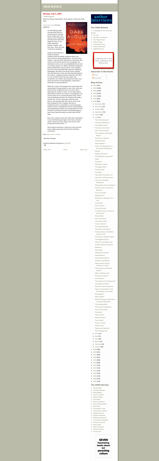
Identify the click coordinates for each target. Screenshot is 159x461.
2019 (95, 349)
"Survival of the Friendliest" (104, 286)
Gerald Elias (97, 388)
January (98, 347)
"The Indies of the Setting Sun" (105, 281)
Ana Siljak (96, 399)
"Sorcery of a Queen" (102, 138)
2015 (95, 360)
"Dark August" (49, 16)
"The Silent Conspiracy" (103, 229)
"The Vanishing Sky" (102, 226)
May (96, 336)
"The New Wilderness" (102, 122)
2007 (95, 381)
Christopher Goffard (100, 411)
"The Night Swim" (101, 167)
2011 (95, 370)
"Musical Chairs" (100, 317)
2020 (95, 101)
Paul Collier (97, 424)
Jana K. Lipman (98, 395)
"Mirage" (97, 151)
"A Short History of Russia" (104, 245)
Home (65, 149)
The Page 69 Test (99, 44)
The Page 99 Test (99, 40)
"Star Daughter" (100, 143)
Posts (95, 75)
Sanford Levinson (99, 422)
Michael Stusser (98, 413)
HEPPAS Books (98, 49)
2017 (95, 355)
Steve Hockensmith (100, 404)
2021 (95, 99)
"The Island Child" (101, 221)
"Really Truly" (99, 325)
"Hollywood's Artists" (102, 253)
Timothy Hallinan (99, 390)
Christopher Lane (99, 408)
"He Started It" (99, 278)
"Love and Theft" (100, 193)
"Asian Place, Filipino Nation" (105, 237)
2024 (95, 91)
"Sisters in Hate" (100, 323)
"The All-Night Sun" (101, 331)
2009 (95, 376)
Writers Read (97, 42)
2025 (95, 88)
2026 (95, 85)
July (96, 117)
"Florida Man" (99, 216)
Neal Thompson (98, 427)
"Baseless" (98, 247)
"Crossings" (99, 203)
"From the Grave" (100, 208)
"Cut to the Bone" (101, 218)
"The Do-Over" (99, 315)
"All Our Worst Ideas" (102, 130)
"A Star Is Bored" (100, 224)
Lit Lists (96, 35)
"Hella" (97, 159)
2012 (95, 368)
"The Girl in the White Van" (104, 242)
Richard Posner (98, 429)
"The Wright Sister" (101, 125)
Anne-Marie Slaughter (100, 420)
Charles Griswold (99, 415)
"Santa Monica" (100, 255)
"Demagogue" (99, 294)
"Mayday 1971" (100, 195)
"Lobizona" (98, 161)
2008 (95, 378)
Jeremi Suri (97, 431)
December (98, 104)
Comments (96, 78)
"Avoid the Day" (100, 141)
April (97, 339)
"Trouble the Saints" (101, 276)
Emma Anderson (99, 402)
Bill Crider (96, 406)
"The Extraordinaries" (102, 258)
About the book (48, 25)
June (97, 333)
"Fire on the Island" (101, 309)
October (98, 109)
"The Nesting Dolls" (101, 304)
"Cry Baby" (98, 172)
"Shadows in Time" (101, 164)
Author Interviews (99, 46)
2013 (95, 365)
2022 (95, 96)
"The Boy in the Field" (102, 128)
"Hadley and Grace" (101, 154)
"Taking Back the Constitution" (105, 185)
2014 (95, 362)
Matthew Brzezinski (100, 418)
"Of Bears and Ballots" (102, 260)
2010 (95, 373)
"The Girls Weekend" (102, 120)
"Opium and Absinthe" (102, 328)
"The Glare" (98, 312)
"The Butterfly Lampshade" (104, 156)
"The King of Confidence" (103, 307)
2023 (95, 93)
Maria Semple (98, 397)
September (99, 112)
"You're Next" (99, 320)
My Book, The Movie (100, 37)
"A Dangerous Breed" (102, 284)
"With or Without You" (102, 273)
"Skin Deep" (99, 250)
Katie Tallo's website (53, 134)
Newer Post (47, 149)
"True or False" (100, 206)
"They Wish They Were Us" (104, 175)
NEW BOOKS (53, 6)
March (97, 341)
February (98, 344)
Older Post (83, 149)
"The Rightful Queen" (102, 239)
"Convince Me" (100, 169)
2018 (95, 352)
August (97, 114)
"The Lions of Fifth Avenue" (104, 177)
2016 (95, 357)
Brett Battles (97, 392)
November (98, 106)
